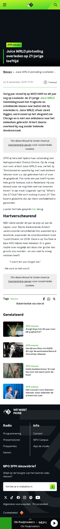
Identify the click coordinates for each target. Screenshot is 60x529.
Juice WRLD (47, 98)
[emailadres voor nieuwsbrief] (30, 486)
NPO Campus (40, 440)
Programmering (12, 433)
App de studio (41, 446)
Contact (38, 433)
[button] (54, 523)
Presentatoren (11, 440)
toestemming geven (19, 145)
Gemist (7, 452)
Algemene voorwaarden (17, 504)
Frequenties (10, 446)
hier (34, 209)
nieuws (14, 298)
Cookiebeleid (10, 512)
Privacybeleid (40, 504)
